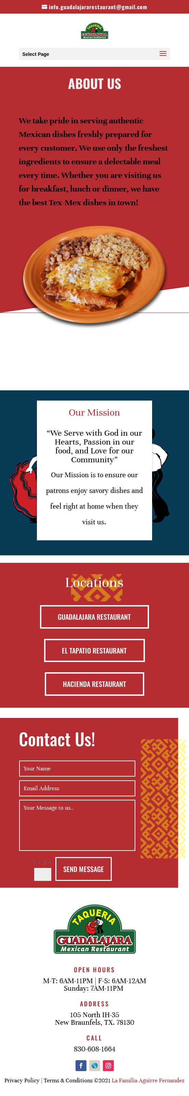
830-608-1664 (94, 1049)
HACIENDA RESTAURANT (94, 684)
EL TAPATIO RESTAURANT (94, 650)
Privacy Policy (22, 1080)
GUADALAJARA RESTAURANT (94, 617)
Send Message (83, 869)
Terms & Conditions (68, 1080)
